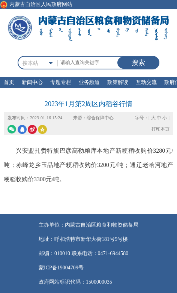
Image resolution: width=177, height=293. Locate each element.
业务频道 (89, 82)
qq (22, 129)
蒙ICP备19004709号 (61, 267)
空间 (42, 129)
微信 (12, 129)
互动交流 (146, 82)
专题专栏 (60, 82)
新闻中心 (32, 82)
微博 (32, 129)
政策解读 (117, 82)
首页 (9, 82)
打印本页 (161, 129)
